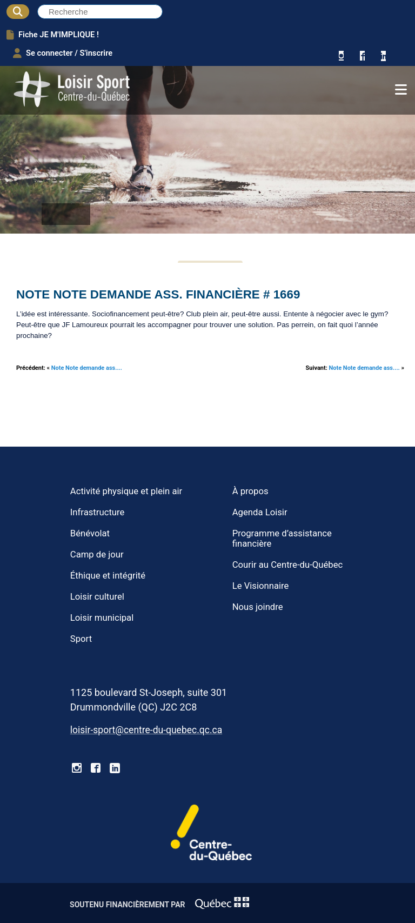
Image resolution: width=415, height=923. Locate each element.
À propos (250, 491)
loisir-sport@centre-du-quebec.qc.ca (146, 730)
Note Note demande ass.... (86, 367)
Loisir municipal (101, 618)
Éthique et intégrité (107, 575)
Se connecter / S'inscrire (62, 53)
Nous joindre (257, 607)
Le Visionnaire (260, 586)
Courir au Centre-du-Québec (287, 565)
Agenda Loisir (259, 512)
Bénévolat (90, 533)
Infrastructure (97, 512)
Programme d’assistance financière (282, 538)
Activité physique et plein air (126, 491)
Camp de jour (97, 554)
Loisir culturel (97, 597)
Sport (81, 639)
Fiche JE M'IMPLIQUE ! (52, 34)
